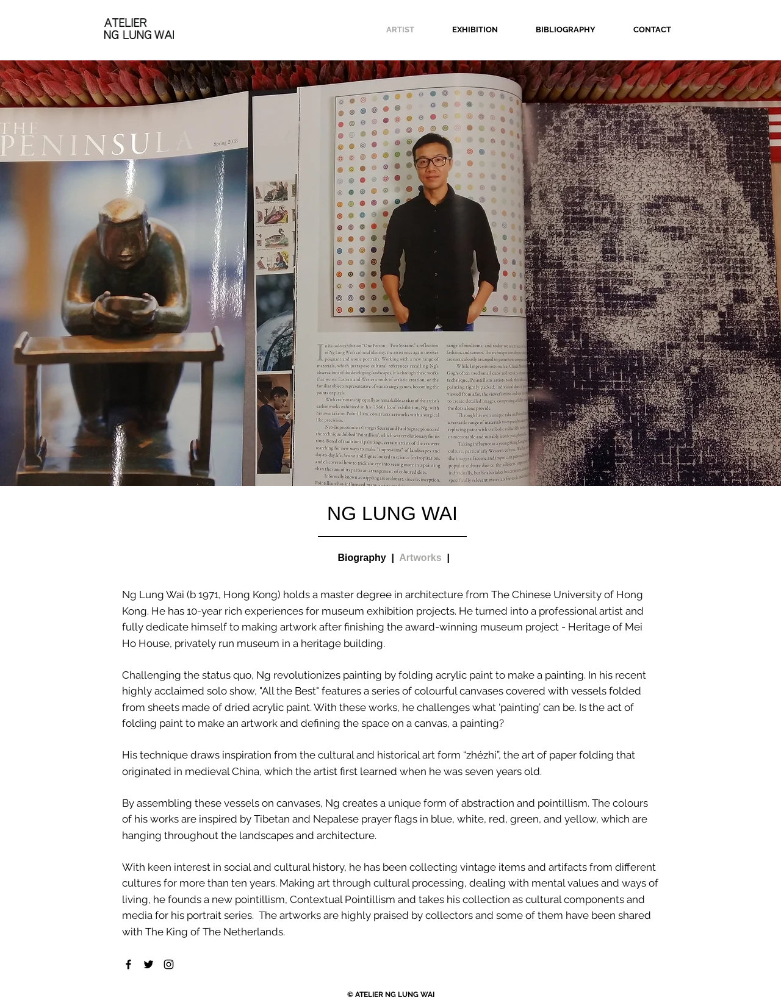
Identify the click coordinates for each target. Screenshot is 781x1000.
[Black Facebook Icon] (128, 964)
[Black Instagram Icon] (168, 964)
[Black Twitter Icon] (148, 964)
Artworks (420, 557)
